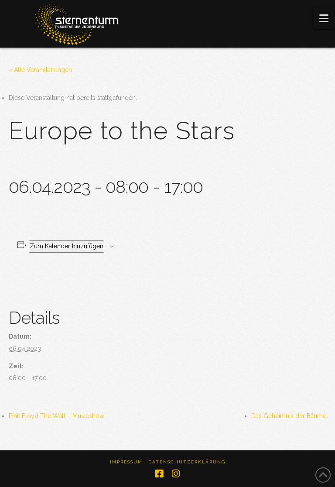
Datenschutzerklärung (187, 462)
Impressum (126, 462)
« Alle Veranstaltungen (40, 69)
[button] (324, 18)
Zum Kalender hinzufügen (66, 246)
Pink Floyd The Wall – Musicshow (56, 415)
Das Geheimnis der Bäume (288, 415)
